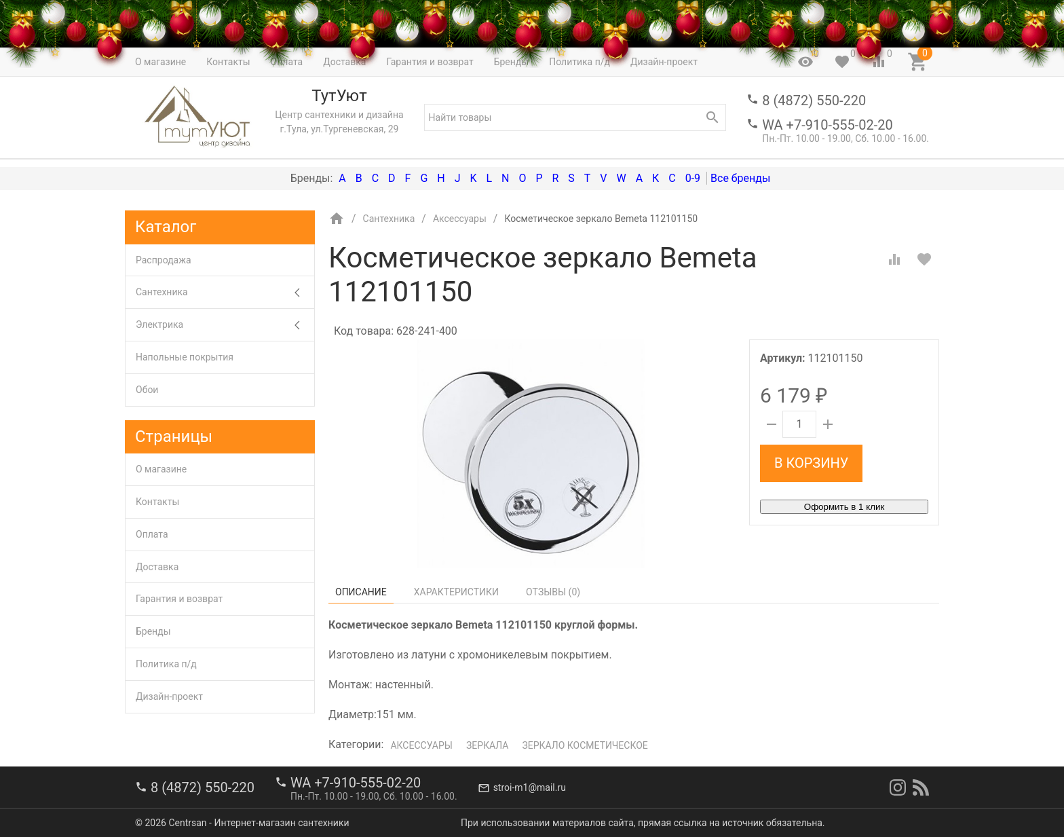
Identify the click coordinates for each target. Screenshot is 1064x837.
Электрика (225, 325)
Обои (147, 389)
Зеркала (487, 745)
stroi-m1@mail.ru (529, 787)
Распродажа (163, 260)
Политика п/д (166, 663)
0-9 (692, 178)
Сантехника (225, 292)
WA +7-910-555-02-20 (827, 125)
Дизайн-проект (169, 696)
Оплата (152, 534)
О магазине (161, 469)
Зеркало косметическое (584, 745)
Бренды (153, 631)
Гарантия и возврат (179, 598)
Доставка (157, 566)
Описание (361, 592)
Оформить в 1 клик (844, 507)
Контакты (157, 501)
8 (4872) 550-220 (814, 100)
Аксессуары (421, 745)
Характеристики (456, 592)
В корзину (811, 463)
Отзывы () (553, 592)
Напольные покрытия (184, 357)
